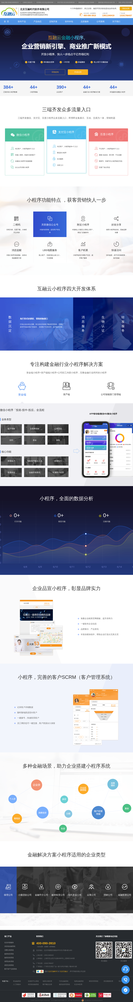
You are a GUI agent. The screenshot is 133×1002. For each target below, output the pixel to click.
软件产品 (22, 21)
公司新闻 (101, 21)
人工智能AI (17, 984)
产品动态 (38, 21)
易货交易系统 (9, 965)
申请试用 (77, 72)
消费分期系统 (9, 950)
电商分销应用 (47, 981)
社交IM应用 (78, 984)
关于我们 (116, 21)
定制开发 (53, 21)
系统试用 (125, 8)
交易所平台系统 (33, 981)
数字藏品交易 (47, 984)
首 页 (6, 21)
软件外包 (69, 21)
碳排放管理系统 (64, 984)
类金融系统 (17, 981)
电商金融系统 (79, 981)
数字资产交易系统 (10, 969)
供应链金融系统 (9, 946)
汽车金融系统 (63, 981)
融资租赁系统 (9, 954)
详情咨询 (55, 72)
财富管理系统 (93, 981)
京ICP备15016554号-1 (74, 1000)
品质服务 (85, 21)
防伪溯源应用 (108, 981)
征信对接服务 (9, 942)
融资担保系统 (9, 957)
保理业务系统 (9, 961)
